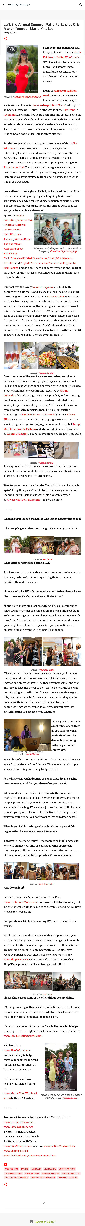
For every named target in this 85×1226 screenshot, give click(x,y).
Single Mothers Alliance (16, 1178)
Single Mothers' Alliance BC (39, 414)
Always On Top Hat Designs (23, 499)
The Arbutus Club (14, 167)
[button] (5, 38)
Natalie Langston (42, 287)
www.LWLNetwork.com (18, 1145)
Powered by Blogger (42, 1221)
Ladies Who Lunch (68, 57)
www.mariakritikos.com (18, 1122)
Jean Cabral (47, 559)
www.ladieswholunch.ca (18, 1126)
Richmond (10, 114)
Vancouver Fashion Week (43, 1178)
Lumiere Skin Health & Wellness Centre (18, 225)
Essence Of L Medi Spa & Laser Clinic (33, 258)
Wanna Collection (17, 433)
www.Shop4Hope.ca (16, 959)
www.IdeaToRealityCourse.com (22, 1035)
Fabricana (69, 109)
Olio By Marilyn (19, 4)
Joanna (37, 105)
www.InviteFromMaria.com (20, 902)
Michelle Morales (46, 373)
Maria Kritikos (56, 296)
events (24, 1169)
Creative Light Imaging (27, 96)
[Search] (81, 4)
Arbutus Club (11, 1169)
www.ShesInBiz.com (16, 1050)
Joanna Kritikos (67, 1169)
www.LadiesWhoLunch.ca (59, 1145)
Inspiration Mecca (54, 105)
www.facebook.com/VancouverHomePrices (29, 1155)
